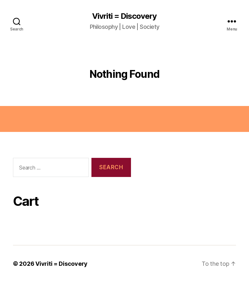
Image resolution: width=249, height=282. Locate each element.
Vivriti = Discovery (124, 16)
